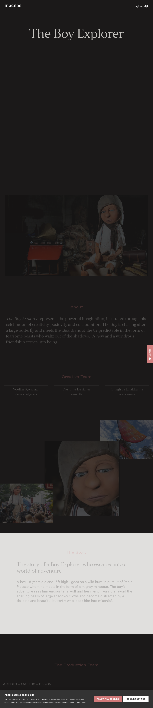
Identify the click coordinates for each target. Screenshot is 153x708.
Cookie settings (136, 699)
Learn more (80, 702)
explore (139, 6)
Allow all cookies (108, 699)
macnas (13, 5)
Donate (150, 354)
